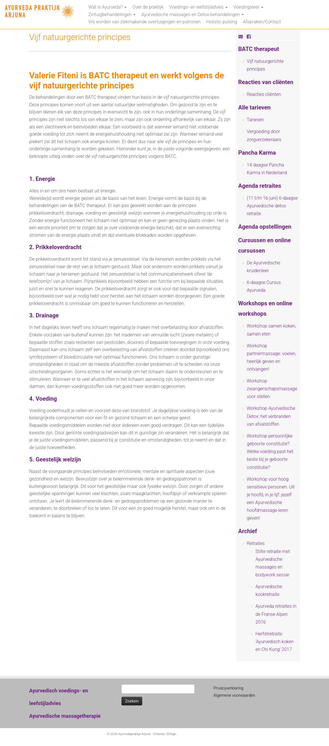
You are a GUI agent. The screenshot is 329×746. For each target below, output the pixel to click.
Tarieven (255, 119)
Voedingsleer (248, 7)
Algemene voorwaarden (234, 695)
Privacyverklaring (229, 688)
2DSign (171, 734)
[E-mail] (242, 37)
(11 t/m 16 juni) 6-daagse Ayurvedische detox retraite (272, 205)
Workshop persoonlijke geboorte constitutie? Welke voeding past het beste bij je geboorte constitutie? (270, 451)
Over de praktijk (147, 7)
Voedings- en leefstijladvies (198, 7)
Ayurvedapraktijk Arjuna (134, 734)
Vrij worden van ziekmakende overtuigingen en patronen (144, 21)
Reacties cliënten (264, 94)
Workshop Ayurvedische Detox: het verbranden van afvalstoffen (271, 416)
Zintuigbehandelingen (112, 14)
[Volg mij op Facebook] (250, 37)
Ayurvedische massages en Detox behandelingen (192, 14)
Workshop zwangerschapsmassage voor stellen (272, 388)
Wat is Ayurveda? (107, 7)
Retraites (256, 543)
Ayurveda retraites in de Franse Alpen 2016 (275, 613)
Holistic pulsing (221, 21)
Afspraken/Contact (262, 21)
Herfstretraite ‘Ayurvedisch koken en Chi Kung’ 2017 (274, 641)
